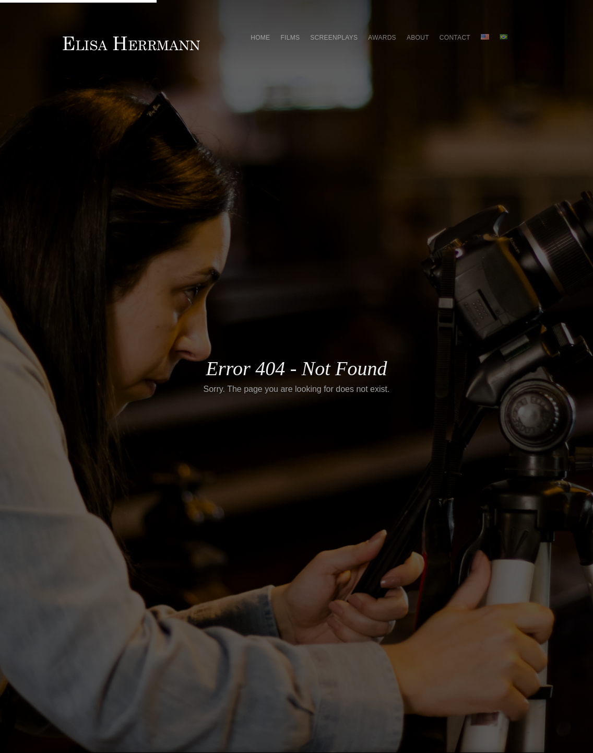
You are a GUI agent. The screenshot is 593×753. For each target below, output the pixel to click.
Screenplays (334, 37)
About (418, 37)
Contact (455, 37)
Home (260, 37)
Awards (382, 37)
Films (290, 37)
